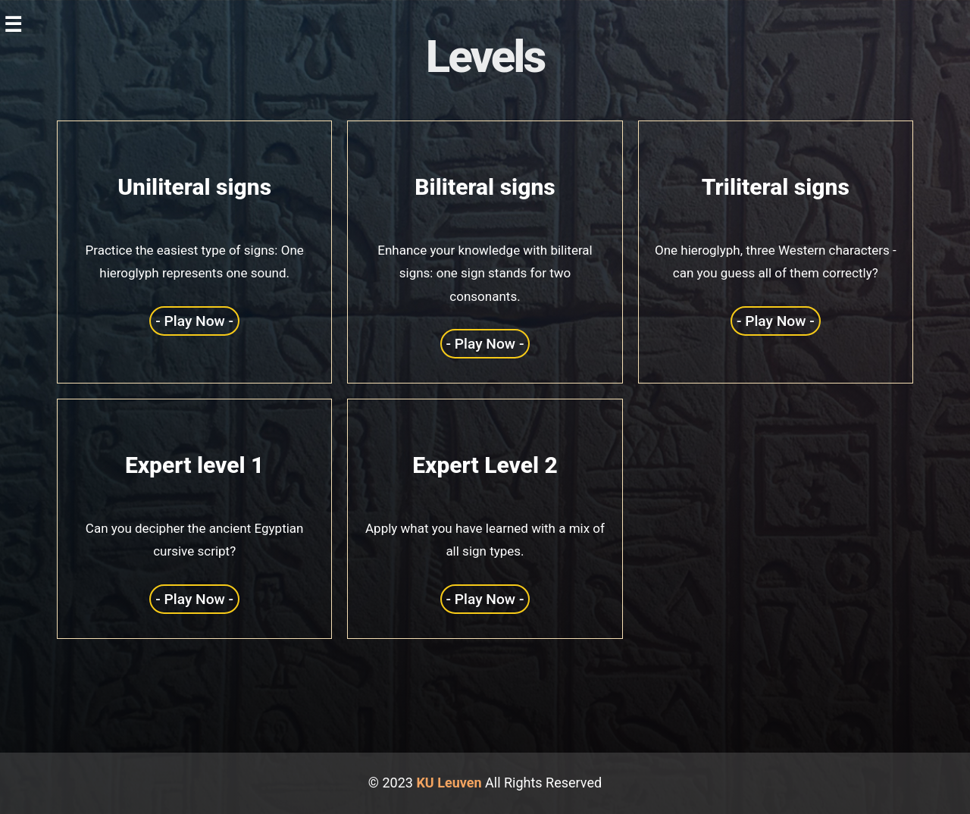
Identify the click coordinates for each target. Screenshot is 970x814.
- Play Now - (194, 321)
